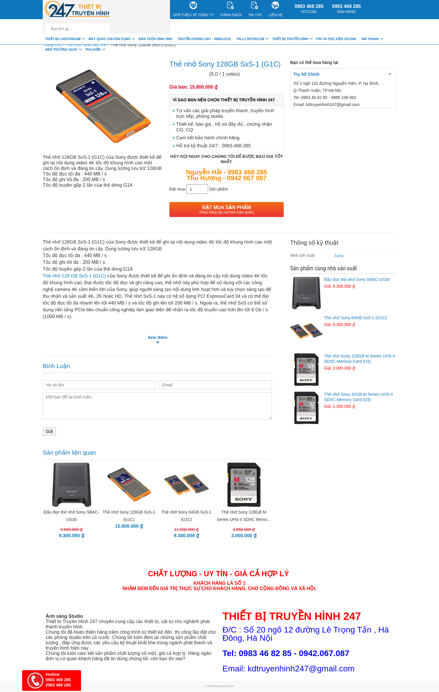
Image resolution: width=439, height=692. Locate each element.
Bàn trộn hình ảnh (155, 39)
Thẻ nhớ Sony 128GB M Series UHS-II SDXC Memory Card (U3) (343, 362)
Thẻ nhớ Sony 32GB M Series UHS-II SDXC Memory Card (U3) (343, 400)
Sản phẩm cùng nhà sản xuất (323, 268)
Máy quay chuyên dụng (109, 39)
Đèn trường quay (61, 49)
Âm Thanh (370, 39)
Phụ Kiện (92, 49)
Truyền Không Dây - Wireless (204, 39)
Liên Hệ (276, 9)
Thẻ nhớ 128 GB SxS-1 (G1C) (74, 276)
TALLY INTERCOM (250, 39)
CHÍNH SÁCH (231, 9)
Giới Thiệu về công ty (193, 9)
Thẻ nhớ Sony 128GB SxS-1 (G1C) (143, 44)
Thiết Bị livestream (62, 39)
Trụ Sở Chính (306, 74)
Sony (339, 255)
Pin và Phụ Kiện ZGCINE (336, 39)
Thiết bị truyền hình (290, 39)
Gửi (49, 431)
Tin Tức (255, 9)
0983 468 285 (309, 9)
